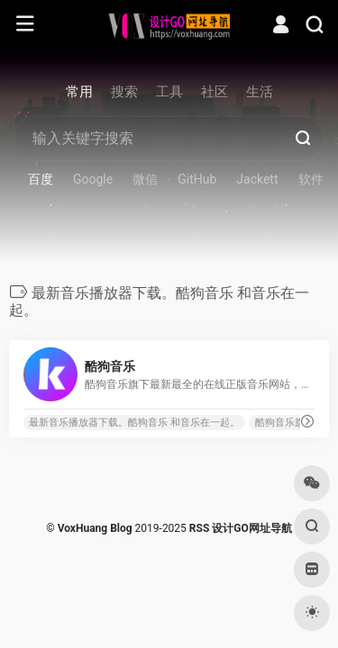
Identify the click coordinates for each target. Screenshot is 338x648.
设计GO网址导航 (251, 528)
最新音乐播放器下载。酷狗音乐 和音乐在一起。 (134, 422)
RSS (199, 528)
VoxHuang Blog (95, 528)
